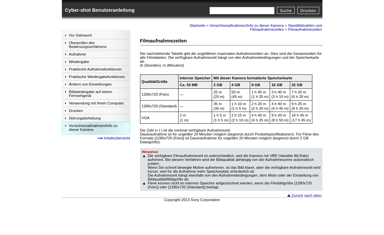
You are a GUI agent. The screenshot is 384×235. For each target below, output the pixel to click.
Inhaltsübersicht (117, 138)
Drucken (308, 10)
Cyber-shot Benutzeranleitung (100, 10)
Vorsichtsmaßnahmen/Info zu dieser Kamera (247, 25)
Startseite (198, 25)
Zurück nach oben (306, 195)
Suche (286, 10)
